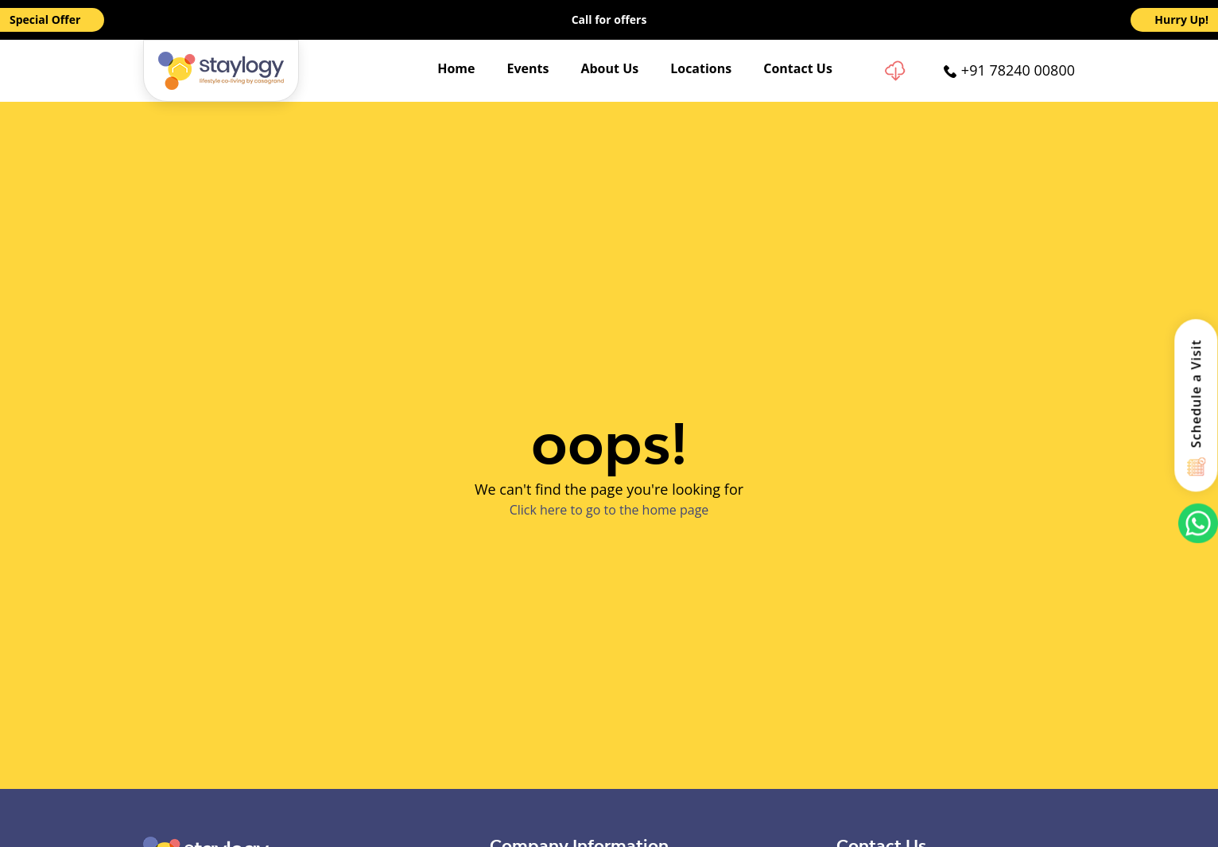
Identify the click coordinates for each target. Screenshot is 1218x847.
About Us (609, 68)
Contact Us (797, 68)
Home (456, 68)
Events (528, 68)
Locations (700, 68)
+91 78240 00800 (1018, 70)
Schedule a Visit (1196, 393)
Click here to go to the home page (609, 510)
